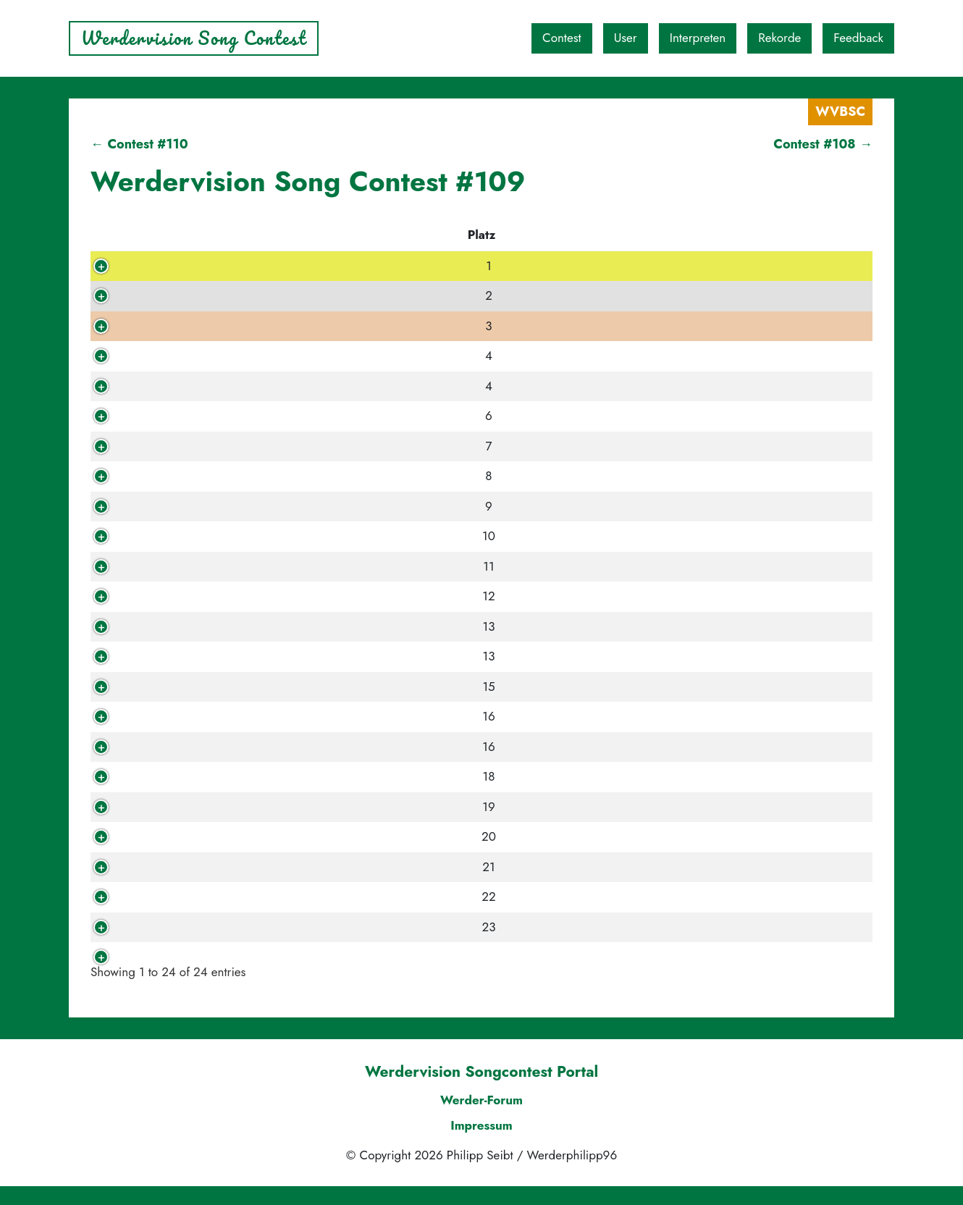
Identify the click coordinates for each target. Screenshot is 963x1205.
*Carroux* (192, 596)
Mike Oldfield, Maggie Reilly (382, 536)
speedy (182, 326)
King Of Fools (201, 776)
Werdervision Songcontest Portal (481, 1090)
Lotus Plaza (332, 355)
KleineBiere (196, 806)
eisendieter (194, 896)
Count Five (330, 686)
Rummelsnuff (337, 896)
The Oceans (333, 956)
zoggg (180, 446)
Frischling (189, 295)
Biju (173, 475)
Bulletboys (329, 776)
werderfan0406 (208, 867)
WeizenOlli (193, 746)
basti (176, 656)
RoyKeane (190, 415)
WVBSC (840, 111)
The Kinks (328, 295)
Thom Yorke (334, 656)
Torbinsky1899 (205, 386)
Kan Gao (325, 596)
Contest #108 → (822, 144)
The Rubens (333, 626)
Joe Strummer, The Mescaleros (387, 446)
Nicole (180, 836)
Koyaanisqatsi (339, 806)
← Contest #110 (139, 144)
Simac (179, 536)
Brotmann (189, 716)
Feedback (858, 37)
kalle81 (182, 265)
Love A (320, 415)
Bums (315, 716)
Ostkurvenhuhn (206, 566)
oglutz (180, 626)
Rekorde (779, 37)
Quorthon (189, 686)
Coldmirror (331, 927)
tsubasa (184, 355)
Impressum (481, 1144)
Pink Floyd (330, 475)
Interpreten (698, 37)
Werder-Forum (481, 1118)
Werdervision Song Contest (193, 38)
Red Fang (327, 386)
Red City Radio (342, 265)
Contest (561, 37)
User (625, 37)
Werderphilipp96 (212, 956)
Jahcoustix (329, 566)
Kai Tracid (328, 867)
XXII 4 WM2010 (210, 506)
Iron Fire (324, 506)
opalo (178, 927)
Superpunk (331, 746)
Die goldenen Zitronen (364, 836)
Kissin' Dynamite (347, 326)
